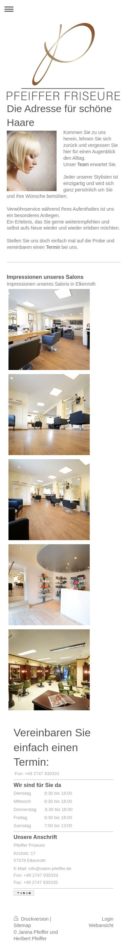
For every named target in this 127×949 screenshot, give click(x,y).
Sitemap (22, 925)
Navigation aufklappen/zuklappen (63, 9)
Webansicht (101, 925)
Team (83, 164)
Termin (53, 247)
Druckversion (32, 919)
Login (107, 919)
